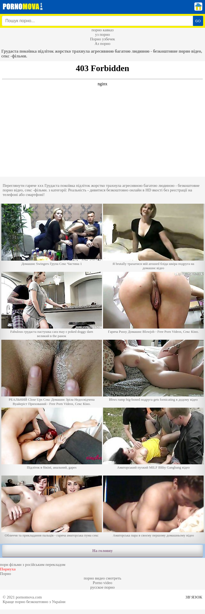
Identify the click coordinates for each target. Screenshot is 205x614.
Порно (5, 573)
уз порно (102, 34)
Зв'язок (194, 597)
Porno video (102, 583)
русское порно (102, 587)
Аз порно (102, 43)
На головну (102, 551)
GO (198, 21)
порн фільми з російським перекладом (32, 564)
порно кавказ (103, 30)
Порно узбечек (102, 39)
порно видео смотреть (102, 578)
